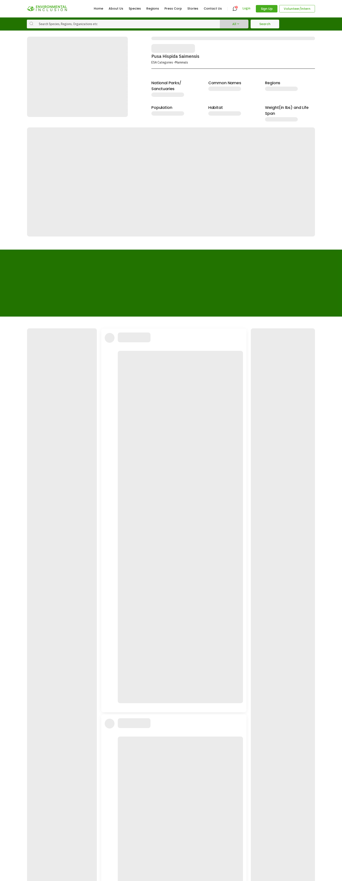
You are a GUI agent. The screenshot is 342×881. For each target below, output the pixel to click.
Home (98, 8)
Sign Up (267, 9)
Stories (192, 8)
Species (135, 8)
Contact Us (213, 8)
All (234, 24)
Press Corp (173, 8)
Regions (152, 8)
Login (246, 8)
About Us (116, 8)
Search (264, 24)
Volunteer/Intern (297, 9)
